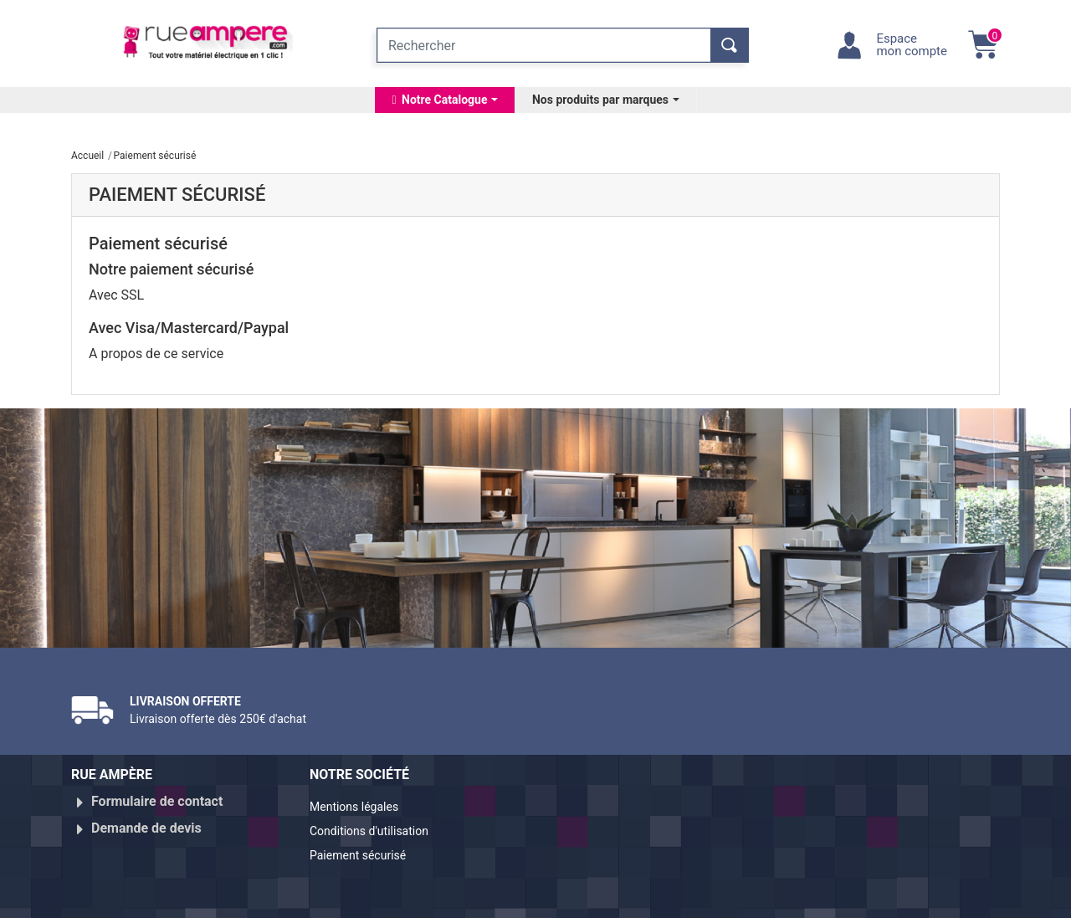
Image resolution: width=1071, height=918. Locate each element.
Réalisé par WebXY (853, 898)
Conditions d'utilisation (379, 828)
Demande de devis (146, 821)
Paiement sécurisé (366, 848)
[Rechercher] (543, 45)
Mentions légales (361, 808)
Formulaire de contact (157, 801)
